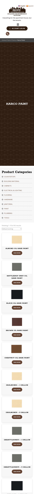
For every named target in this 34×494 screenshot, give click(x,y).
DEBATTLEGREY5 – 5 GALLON (17, 467)
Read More (17, 253)
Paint (9, 40)
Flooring (8, 195)
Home (4, 40)
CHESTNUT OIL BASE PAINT (17, 358)
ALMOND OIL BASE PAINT (17, 248)
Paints (14, 40)
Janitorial (8, 204)
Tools (6, 218)
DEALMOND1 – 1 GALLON (17, 385)
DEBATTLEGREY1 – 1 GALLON (17, 440)
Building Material (11, 181)
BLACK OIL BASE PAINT (17, 303)
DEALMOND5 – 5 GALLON (17, 412)
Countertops (9, 177)
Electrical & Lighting (13, 190)
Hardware (8, 199)
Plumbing (8, 213)
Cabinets (7, 186)
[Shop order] (11, 229)
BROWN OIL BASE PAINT (17, 330)
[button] (17, 28)
